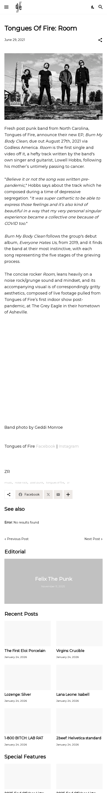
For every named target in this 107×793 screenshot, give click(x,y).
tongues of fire (55, 482)
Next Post (92, 539)
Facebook (45, 446)
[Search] (101, 7)
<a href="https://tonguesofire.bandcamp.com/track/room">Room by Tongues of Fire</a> (53, 403)
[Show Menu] (6, 7)
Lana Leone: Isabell (72, 694)
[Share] (100, 40)
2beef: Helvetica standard (78, 738)
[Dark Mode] (93, 7)
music (8, 482)
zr (68, 482)
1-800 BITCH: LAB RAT (23, 738)
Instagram (69, 446)
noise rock (21, 482)
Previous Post (18, 539)
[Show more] (68, 494)
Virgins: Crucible (70, 651)
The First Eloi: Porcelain (24, 651)
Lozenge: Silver (17, 694)
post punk (36, 482)
